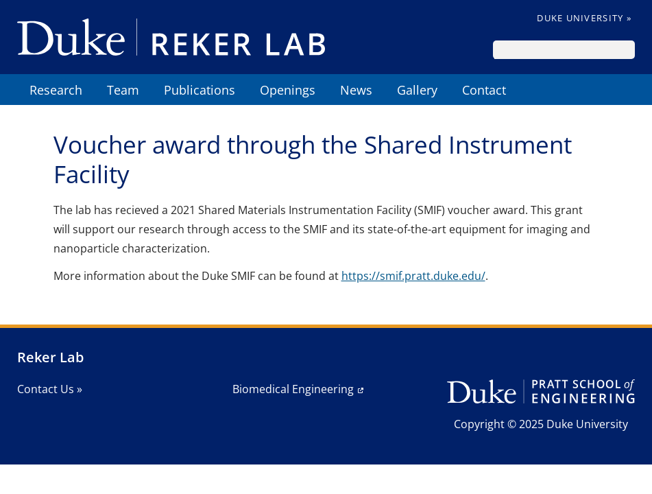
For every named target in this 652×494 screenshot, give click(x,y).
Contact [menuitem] (484, 90)
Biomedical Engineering (293, 389)
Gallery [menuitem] (417, 90)
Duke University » (584, 18)
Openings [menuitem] (287, 90)
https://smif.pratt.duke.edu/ (413, 275)
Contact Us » (49, 389)
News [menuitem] (356, 90)
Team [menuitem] (123, 90)
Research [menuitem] (55, 90)
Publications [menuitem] (199, 90)
